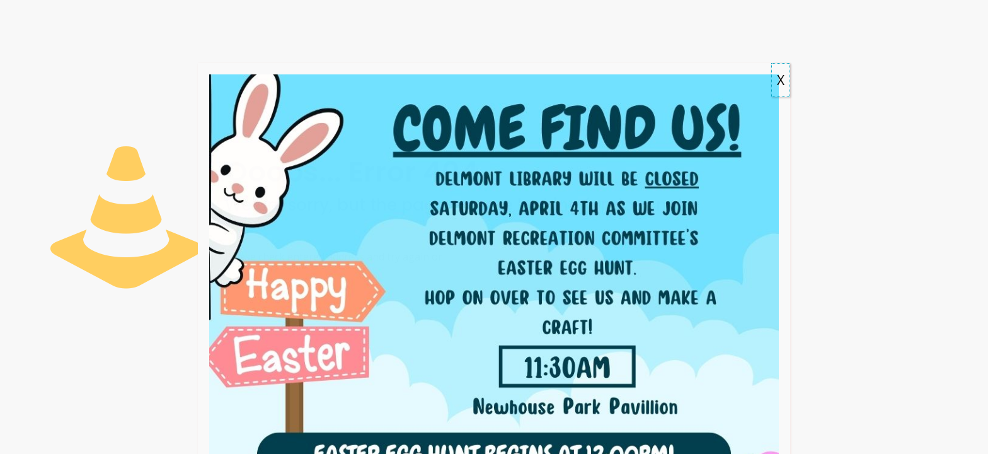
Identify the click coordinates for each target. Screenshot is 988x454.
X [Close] (780, 80)
